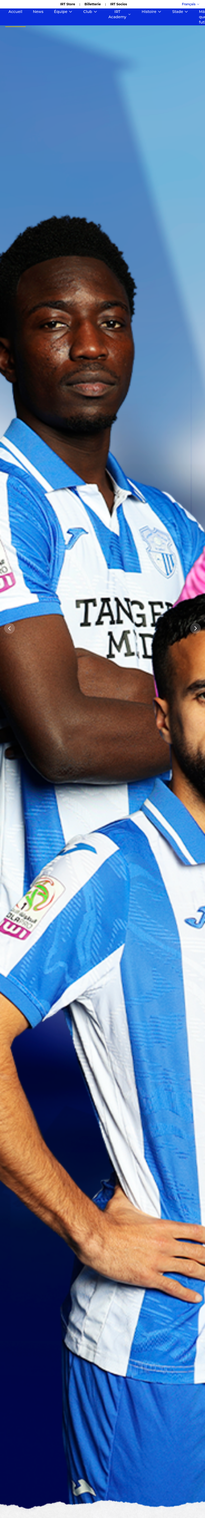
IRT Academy (120, 14)
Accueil (15, 11)
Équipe (63, 11)
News (38, 11)
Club (90, 11)
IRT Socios (118, 4)
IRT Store (67, 4)
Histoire (152, 11)
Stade (180, 11)
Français (191, 4)
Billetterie (93, 4)
